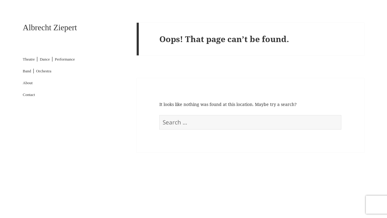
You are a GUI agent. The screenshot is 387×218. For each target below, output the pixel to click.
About (28, 83)
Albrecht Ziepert (50, 27)
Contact (29, 94)
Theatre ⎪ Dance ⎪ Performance (49, 59)
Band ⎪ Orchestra (37, 71)
